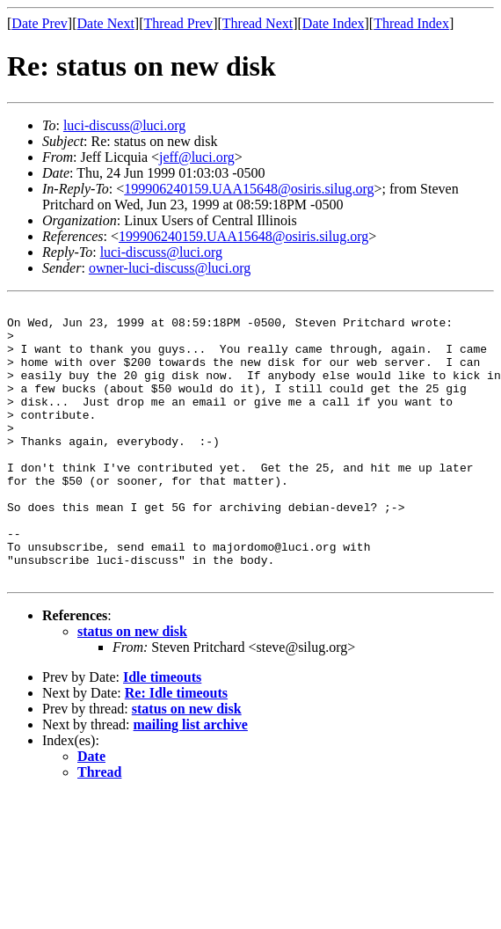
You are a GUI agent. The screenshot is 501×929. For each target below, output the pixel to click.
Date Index (333, 23)
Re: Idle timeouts (176, 748)
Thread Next (257, 23)
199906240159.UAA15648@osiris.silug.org (249, 188)
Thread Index (411, 23)
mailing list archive (191, 779)
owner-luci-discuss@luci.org (169, 267)
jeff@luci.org (197, 157)
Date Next (105, 23)
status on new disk (132, 686)
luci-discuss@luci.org (124, 125)
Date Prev (39, 23)
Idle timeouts (162, 732)
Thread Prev (178, 23)
